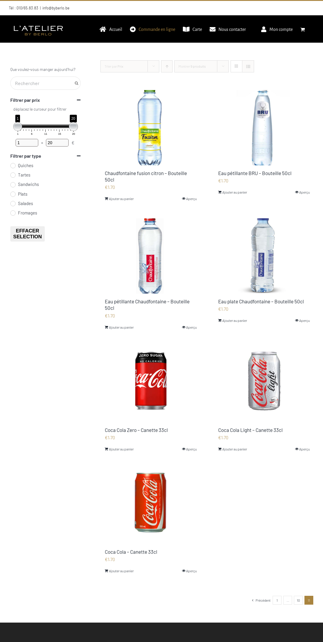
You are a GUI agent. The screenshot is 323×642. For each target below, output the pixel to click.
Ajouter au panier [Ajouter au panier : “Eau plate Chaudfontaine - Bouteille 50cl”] (234, 320)
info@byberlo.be (55, 8)
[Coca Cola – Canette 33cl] (150, 506)
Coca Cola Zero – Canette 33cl (136, 430)
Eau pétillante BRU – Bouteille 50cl (254, 173)
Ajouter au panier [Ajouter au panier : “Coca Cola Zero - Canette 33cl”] (121, 449)
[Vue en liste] (248, 66)
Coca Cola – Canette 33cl (131, 552)
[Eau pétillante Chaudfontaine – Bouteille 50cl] (150, 256)
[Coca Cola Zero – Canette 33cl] (150, 384)
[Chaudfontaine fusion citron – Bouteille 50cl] (150, 127)
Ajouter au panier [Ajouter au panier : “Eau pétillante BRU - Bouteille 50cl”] (234, 192)
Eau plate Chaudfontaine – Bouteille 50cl (261, 301)
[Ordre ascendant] (167, 66)
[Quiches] (12, 165)
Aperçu (191, 199)
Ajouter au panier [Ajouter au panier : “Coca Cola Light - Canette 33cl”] (234, 449)
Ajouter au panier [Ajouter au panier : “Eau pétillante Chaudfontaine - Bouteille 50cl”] (121, 327)
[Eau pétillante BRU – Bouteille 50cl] (264, 127)
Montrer (192, 66)
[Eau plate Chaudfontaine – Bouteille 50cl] (264, 256)
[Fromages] (12, 212)
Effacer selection (27, 233)
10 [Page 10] (298, 600)
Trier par (114, 66)
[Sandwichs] (12, 184)
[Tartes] (12, 174)
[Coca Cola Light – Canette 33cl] (264, 384)
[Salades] (12, 203)
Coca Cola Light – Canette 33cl (250, 430)
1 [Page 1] (277, 600)
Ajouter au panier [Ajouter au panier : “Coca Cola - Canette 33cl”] (121, 571)
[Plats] (12, 194)
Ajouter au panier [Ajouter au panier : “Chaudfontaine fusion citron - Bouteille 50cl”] (121, 199)
